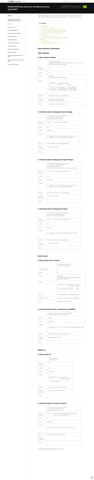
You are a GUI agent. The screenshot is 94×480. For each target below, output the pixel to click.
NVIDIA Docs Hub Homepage (44, 15)
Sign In (84, 1)
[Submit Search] (85, 7)
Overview (10, 23)
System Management (12, 36)
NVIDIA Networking (56, 15)
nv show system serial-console (49, 36)
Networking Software (68, 15)
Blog (72, 1)
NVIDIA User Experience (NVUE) (14, 33)
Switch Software (78, 15)
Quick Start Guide (11, 27)
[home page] (11, 1)
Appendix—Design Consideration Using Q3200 (16, 60)
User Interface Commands (75, 17)
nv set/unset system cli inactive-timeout (51, 43)
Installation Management (13, 30)
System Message (43, 26)
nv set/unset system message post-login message (54, 31)
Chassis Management (12, 39)
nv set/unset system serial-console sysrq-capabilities (54, 38)
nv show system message (47, 28)
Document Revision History (13, 64)
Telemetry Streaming (12, 46)
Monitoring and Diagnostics (13, 49)
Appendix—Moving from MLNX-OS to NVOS (15, 56)
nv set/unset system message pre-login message (53, 29)
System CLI (42, 39)
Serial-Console (42, 34)
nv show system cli (46, 41)
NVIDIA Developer (66, 1)
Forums (76, 1)
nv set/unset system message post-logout (52, 33)
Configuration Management (13, 42)
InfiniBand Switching (12, 52)
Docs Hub (17, 1)
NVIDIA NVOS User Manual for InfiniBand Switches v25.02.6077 (52, 17)
